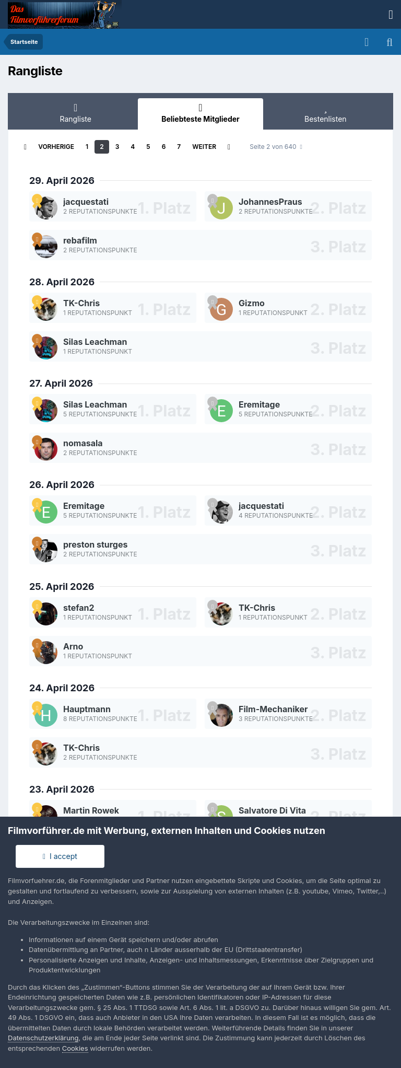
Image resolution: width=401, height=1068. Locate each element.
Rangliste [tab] (75, 112)
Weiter (204, 146)
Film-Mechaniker (273, 709)
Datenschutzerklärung (43, 1038)
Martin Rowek (91, 810)
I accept (60, 856)
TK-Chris (81, 303)
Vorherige (56, 146)
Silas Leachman (95, 341)
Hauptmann (87, 709)
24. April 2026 (62, 687)
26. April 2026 (62, 484)
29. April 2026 (62, 180)
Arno (73, 646)
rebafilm (80, 240)
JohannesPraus (270, 201)
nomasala (83, 443)
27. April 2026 (61, 383)
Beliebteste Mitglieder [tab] (200, 112)
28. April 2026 (62, 281)
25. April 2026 (62, 586)
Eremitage (259, 404)
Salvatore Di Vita (272, 810)
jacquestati (86, 201)
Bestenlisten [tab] (325, 112)
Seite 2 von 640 (276, 146)
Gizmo (252, 303)
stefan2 (79, 607)
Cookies (75, 1048)
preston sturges (95, 544)
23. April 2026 (62, 789)
